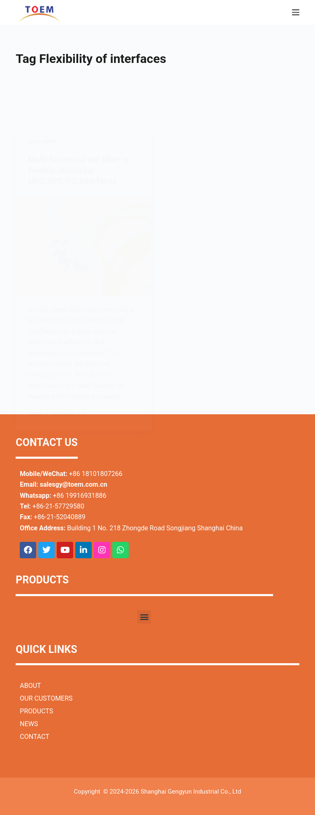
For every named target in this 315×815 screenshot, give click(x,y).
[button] (144, 617)
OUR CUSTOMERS (46, 698)
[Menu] (295, 12)
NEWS (29, 724)
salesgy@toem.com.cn (73, 484)
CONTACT (34, 737)
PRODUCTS (36, 711)
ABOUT (30, 686)
